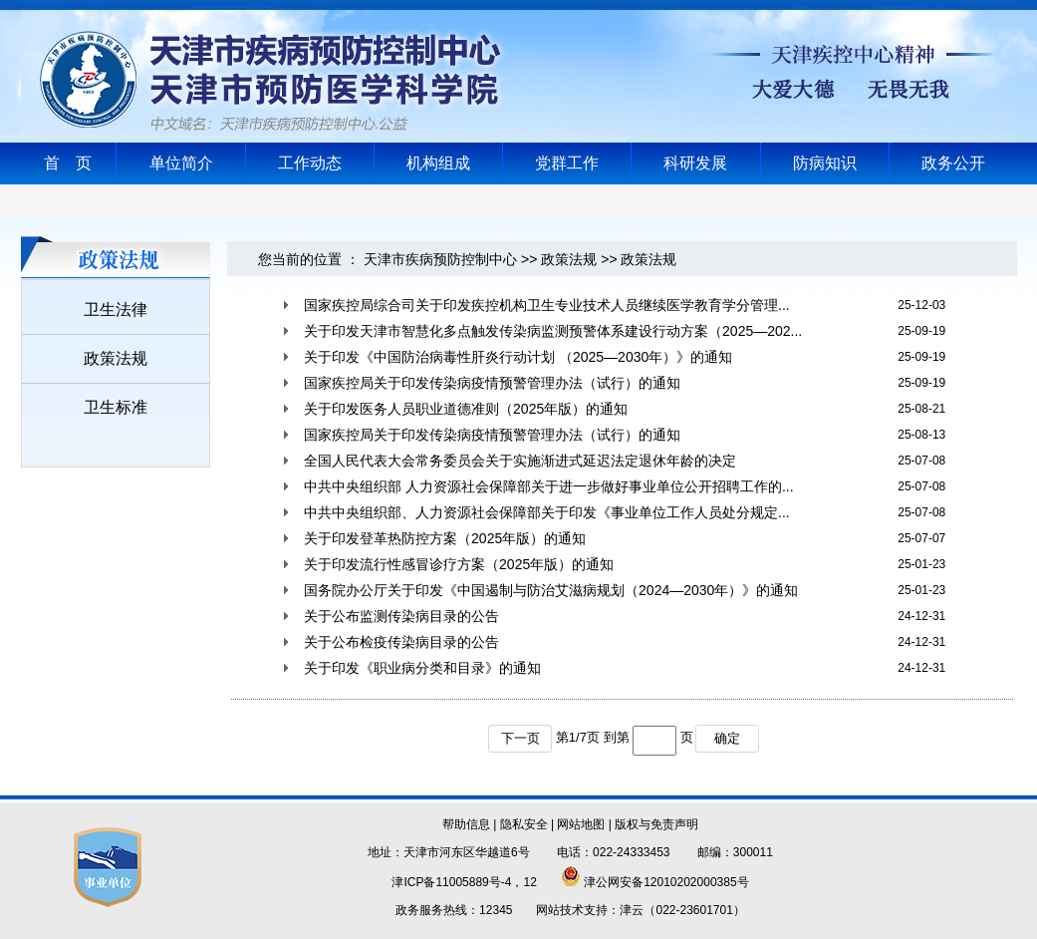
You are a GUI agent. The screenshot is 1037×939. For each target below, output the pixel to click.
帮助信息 (466, 824)
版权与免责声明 (656, 824)
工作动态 (310, 163)
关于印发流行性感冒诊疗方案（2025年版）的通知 (459, 564)
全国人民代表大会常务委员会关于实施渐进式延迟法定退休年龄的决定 (520, 461)
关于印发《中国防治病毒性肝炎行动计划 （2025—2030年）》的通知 (518, 357)
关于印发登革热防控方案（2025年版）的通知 (445, 538)
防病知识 (825, 163)
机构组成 (438, 163)
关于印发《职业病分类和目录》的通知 (422, 668)
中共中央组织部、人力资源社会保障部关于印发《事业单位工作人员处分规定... (547, 512)
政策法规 (569, 259)
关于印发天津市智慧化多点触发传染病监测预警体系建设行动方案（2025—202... (553, 331)
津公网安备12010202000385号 (655, 882)
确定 (727, 738)
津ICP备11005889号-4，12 (463, 882)
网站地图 (581, 824)
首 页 (68, 163)
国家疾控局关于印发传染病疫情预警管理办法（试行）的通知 (492, 383)
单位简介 (181, 163)
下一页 (520, 738)
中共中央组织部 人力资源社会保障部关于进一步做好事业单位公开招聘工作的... (549, 486)
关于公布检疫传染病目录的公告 (401, 642)
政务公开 (953, 163)
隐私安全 (524, 824)
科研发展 (695, 163)
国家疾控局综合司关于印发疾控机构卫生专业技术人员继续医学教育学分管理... (547, 305)
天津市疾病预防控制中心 (440, 259)
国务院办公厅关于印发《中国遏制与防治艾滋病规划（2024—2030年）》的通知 (551, 590)
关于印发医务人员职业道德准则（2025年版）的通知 (466, 409)
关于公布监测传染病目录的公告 (401, 616)
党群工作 (567, 163)
